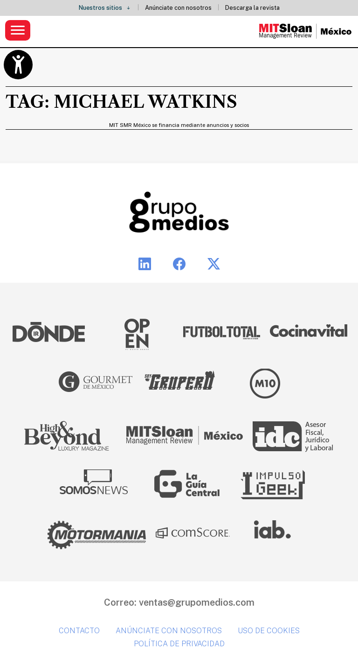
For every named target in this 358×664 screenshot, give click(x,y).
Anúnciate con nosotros (178, 7)
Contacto (79, 630)
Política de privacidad (179, 643)
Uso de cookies (269, 630)
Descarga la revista (252, 7)
